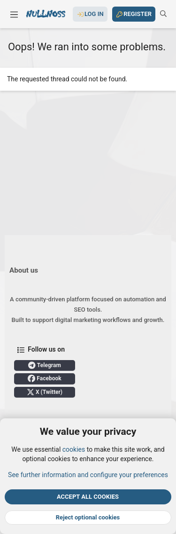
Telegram (44, 365)
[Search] (163, 14)
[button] (14, 14)
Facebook (44, 378)
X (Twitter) (44, 392)
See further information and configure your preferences (88, 474)
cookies (73, 449)
